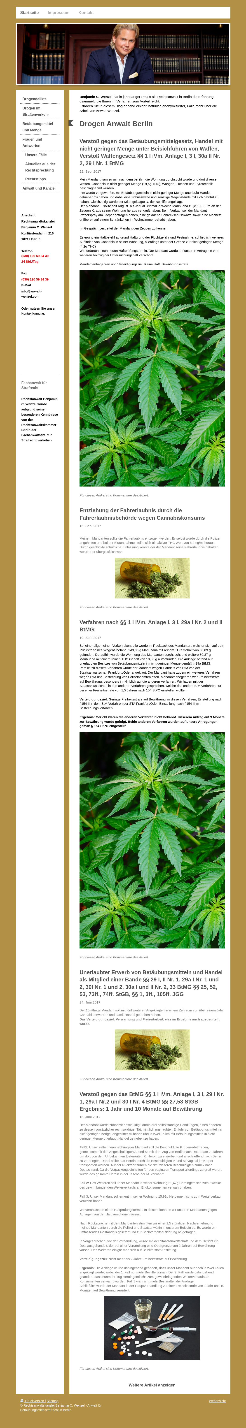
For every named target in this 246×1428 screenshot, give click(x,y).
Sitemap (53, 1401)
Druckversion (32, 1401)
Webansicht (217, 1401)
